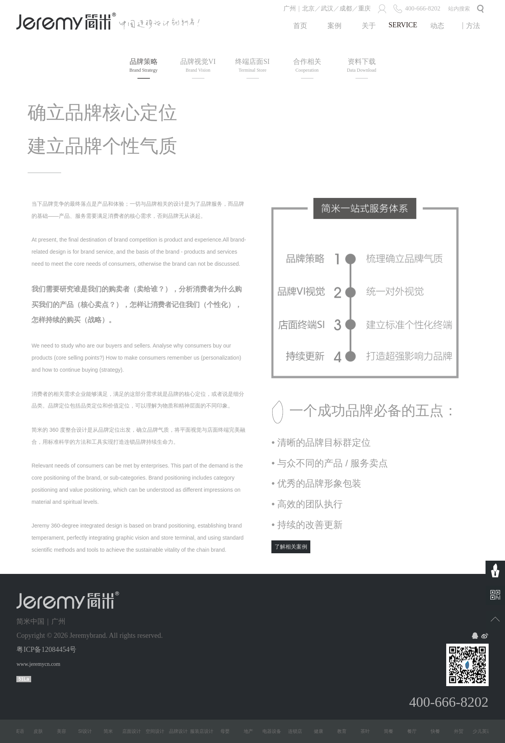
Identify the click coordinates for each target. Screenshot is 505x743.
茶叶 (367, 731)
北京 (308, 8)
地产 (250, 731)
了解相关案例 (290, 547)
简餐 (391, 731)
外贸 (461, 731)
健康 (321, 731)
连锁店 (297, 731)
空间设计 (157, 731)
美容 (64, 731)
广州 (289, 8)
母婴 (227, 731)
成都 (346, 8)
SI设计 (87, 731)
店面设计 (134, 731)
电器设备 (274, 731)
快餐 (437, 731)
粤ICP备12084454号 (46, 649)
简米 (110, 731)
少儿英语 (17, 731)
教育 (344, 731)
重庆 (364, 8)
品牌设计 (180, 731)
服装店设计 (204, 731)
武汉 (327, 8)
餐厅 (414, 731)
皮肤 (40, 731)
